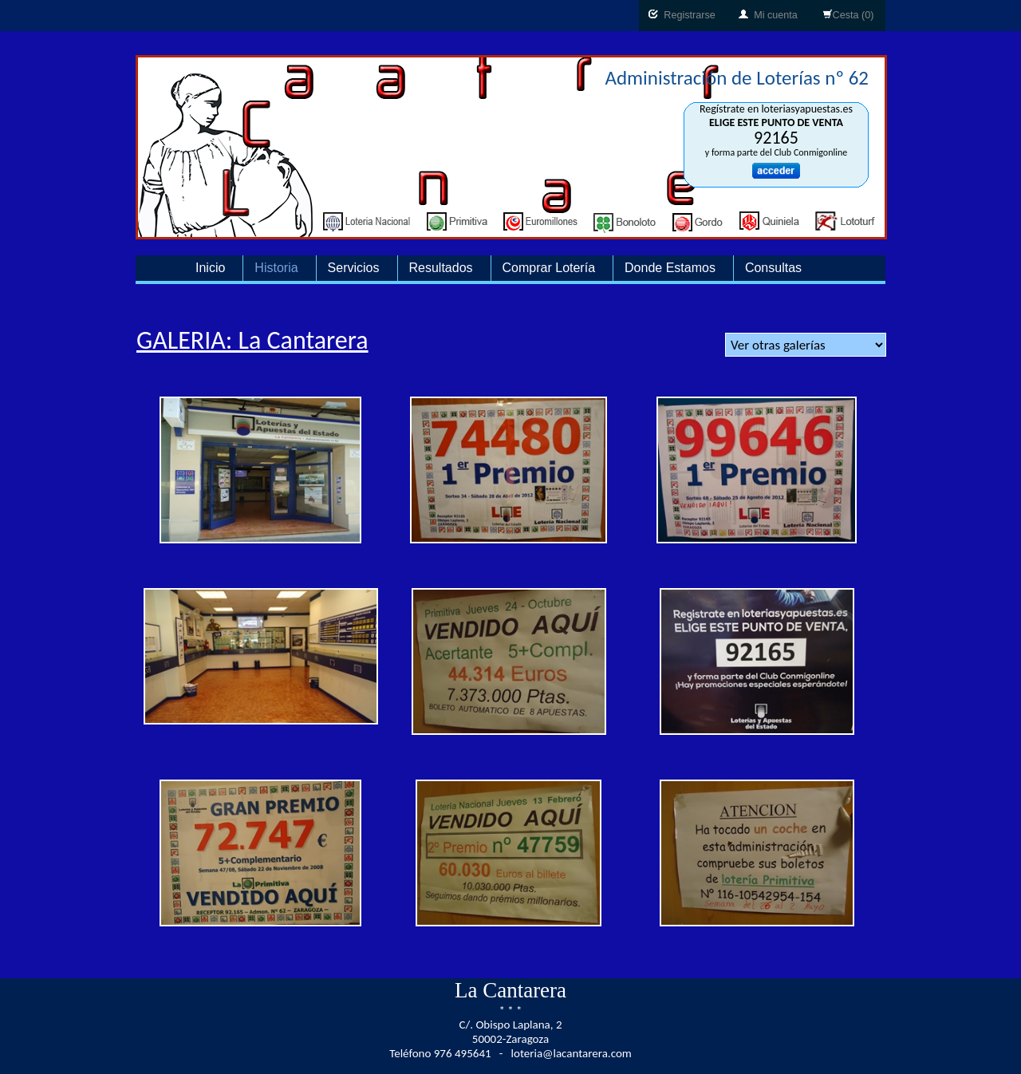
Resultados (441, 267)
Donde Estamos (670, 267)
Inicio (210, 267)
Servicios (354, 267)
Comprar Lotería (549, 267)
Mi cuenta (768, 15)
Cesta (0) (848, 15)
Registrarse (681, 15)
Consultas (773, 267)
